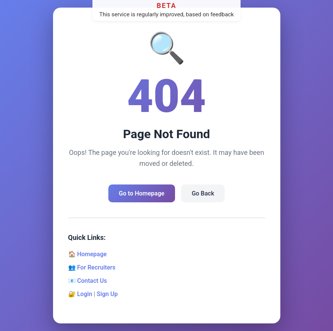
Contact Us (92, 280)
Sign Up (107, 294)
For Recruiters (96, 267)
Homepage (91, 254)
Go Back (203, 193)
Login (84, 294)
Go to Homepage (141, 193)
